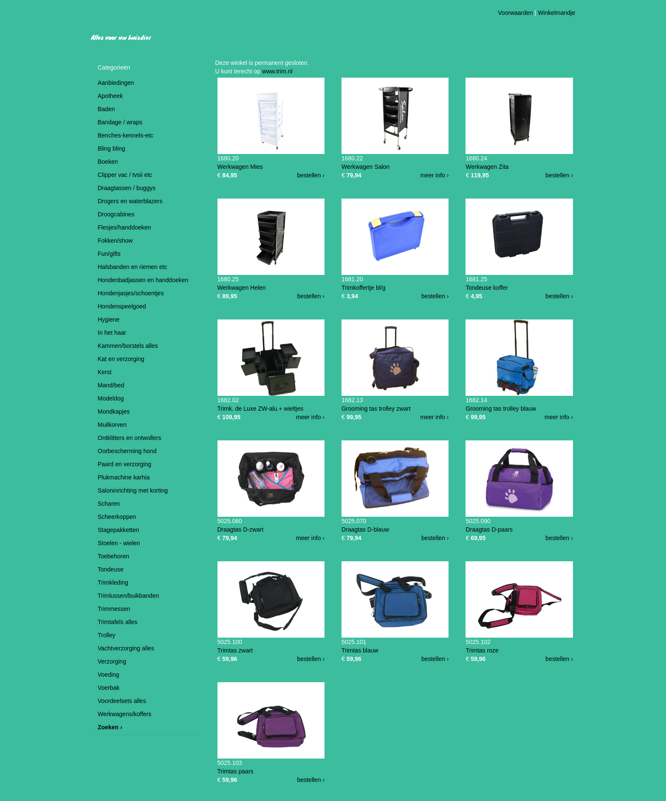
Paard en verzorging (124, 464)
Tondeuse (111, 569)
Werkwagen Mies (240, 166)
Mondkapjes (114, 411)
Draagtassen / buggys (126, 188)
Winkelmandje (556, 12)
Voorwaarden (515, 12)
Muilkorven (112, 424)
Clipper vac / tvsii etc (125, 174)
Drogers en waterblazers (130, 201)
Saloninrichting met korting (133, 490)
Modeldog (111, 398)
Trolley (107, 635)
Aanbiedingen (116, 82)
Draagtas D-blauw (365, 529)
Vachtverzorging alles (126, 648)
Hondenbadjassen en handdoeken (143, 280)
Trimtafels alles (118, 622)
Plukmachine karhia (124, 477)
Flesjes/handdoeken (124, 227)
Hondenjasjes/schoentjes (131, 293)
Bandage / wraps (120, 122)
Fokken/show (115, 240)
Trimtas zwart (235, 650)
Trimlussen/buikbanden (128, 595)
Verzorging (112, 661)
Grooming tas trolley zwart (376, 408)
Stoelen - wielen (119, 543)
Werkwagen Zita (487, 166)
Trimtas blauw (359, 650)
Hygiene (108, 319)
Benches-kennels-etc (125, 135)
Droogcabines (116, 214)
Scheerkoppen (117, 516)
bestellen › (311, 175)
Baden (106, 109)
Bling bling (111, 148)
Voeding (108, 674)
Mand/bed (111, 385)
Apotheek (110, 95)
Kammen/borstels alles (128, 345)
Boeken (108, 161)
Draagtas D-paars (489, 529)
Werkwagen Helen (241, 287)
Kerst (105, 372)
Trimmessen (114, 608)
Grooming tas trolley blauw (501, 408)
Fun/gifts (109, 253)
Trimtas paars (235, 771)
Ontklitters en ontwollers (129, 437)
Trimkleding (113, 582)
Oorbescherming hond (127, 451)
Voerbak (108, 687)
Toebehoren (113, 556)
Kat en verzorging (121, 359)
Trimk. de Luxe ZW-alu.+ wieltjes (260, 408)
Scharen (109, 503)
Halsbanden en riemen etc (132, 266)
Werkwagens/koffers (124, 714)
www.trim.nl (277, 71)
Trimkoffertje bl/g (363, 287)
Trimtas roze (482, 650)
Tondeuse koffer (487, 287)
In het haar (112, 332)
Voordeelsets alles (122, 700)
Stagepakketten (118, 530)
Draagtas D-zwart (240, 529)
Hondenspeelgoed (122, 306)
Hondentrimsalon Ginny (194, 18)
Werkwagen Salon (365, 166)
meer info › (434, 175)
